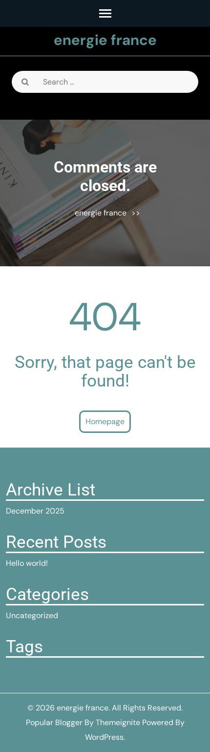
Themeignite (118, 722)
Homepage (105, 421)
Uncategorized (32, 615)
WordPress (104, 737)
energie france (105, 39)
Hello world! (27, 563)
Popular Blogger (54, 722)
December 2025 (35, 511)
